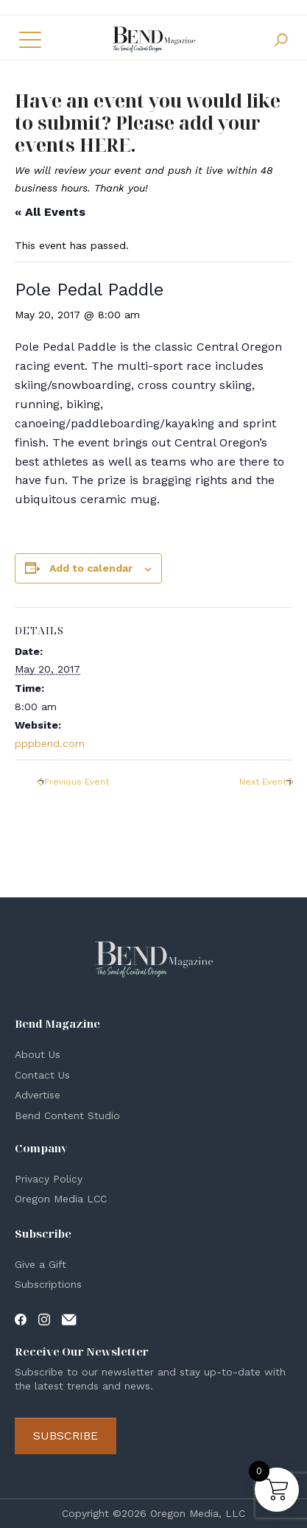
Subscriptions (48, 1284)
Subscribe (65, 1436)
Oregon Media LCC (61, 1199)
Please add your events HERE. (138, 133)
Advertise (37, 1095)
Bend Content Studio (67, 1115)
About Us (37, 1054)
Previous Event (76, 782)
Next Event (262, 782)
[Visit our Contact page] (69, 1319)
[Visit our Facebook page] (21, 1319)
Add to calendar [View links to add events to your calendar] (91, 568)
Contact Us (42, 1075)
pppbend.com (50, 743)
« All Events (50, 212)
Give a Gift (40, 1264)
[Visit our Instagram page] (44, 1319)
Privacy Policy (48, 1179)
